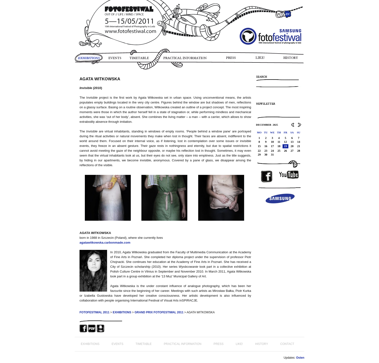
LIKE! (261, 60)
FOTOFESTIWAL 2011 (94, 312)
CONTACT (287, 344)
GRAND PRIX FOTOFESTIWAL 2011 (159, 312)
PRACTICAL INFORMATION (186, 60)
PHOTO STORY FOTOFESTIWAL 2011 (76, 72)
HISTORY (292, 60)
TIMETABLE (140, 60)
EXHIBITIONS (89, 60)
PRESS (231, 60)
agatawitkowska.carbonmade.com (105, 242)
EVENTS (114, 60)
